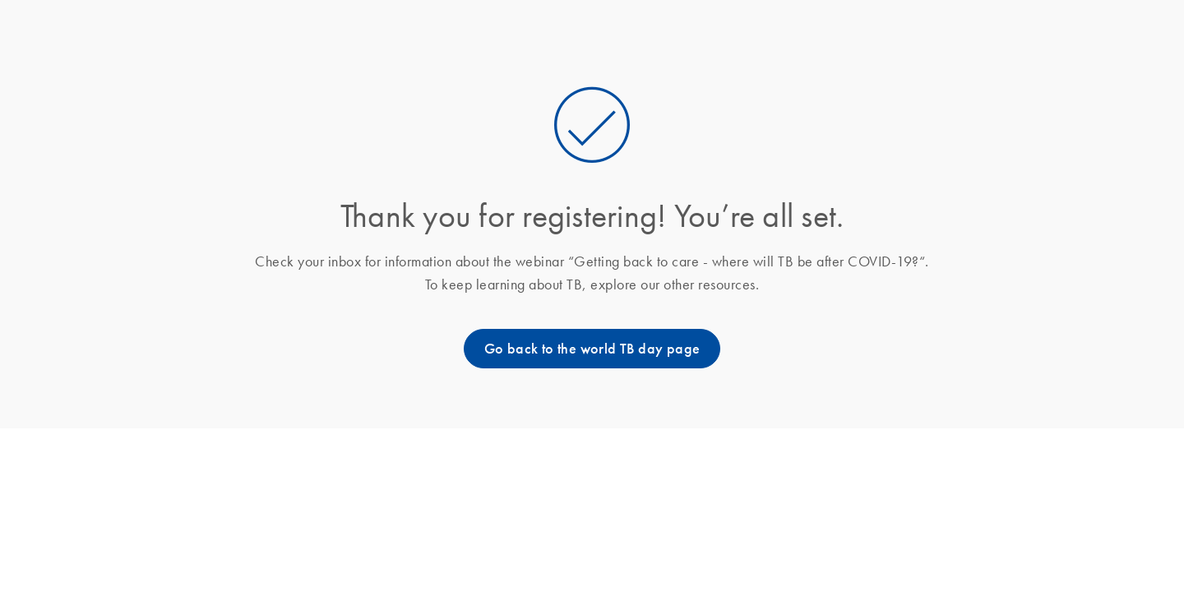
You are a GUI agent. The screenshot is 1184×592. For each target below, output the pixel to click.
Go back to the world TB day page (592, 349)
